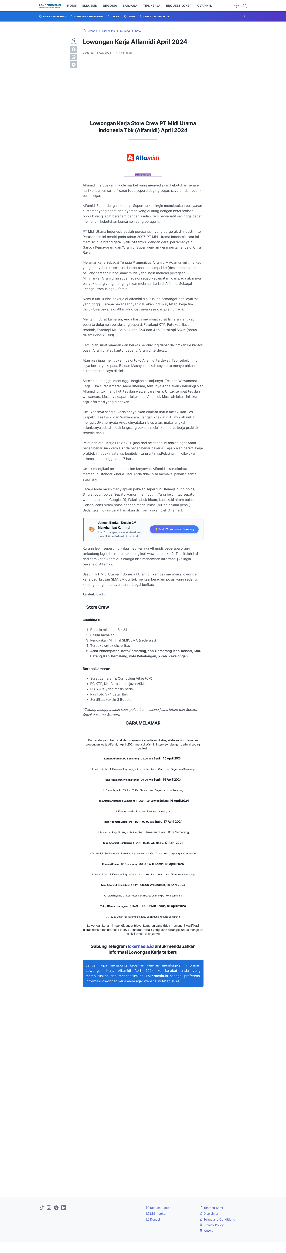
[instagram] (49, 1207)
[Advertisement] (143, 85)
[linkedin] (63, 1207)
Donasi (153, 1219)
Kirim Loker (156, 1213)
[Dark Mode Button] (236, 5)
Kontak (206, 1231)
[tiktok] (41, 1207)
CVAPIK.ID (204, 6)
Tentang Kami (211, 1208)
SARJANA (130, 6)
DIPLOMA (110, 6)
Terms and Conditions (217, 1219)
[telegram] (73, 64)
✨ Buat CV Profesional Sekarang (174, 529)
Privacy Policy (212, 1225)
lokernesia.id (141, 946)
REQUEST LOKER (179, 6)
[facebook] (73, 49)
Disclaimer (209, 1213)
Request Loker (158, 1208)
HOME (72, 6)
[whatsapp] (73, 57)
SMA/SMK (89, 6)
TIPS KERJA (151, 6)
